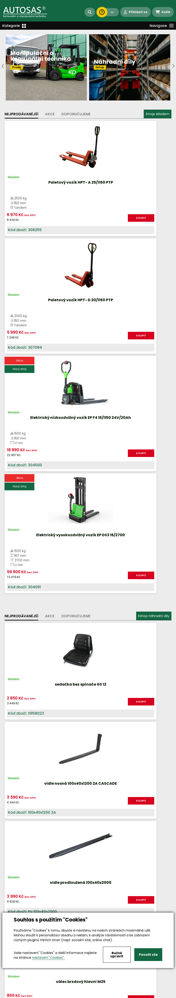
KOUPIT (71, 218)
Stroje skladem (157, 114)
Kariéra (95, 994)
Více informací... (98, 676)
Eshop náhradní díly (153, 381)
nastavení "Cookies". (48, 957)
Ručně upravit (116, 954)
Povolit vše (148, 954)
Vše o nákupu (16, 994)
